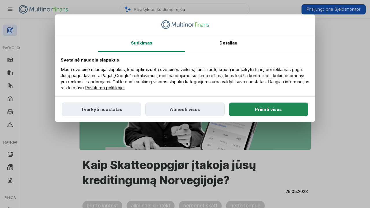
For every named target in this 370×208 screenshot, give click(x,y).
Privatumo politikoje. (105, 87)
